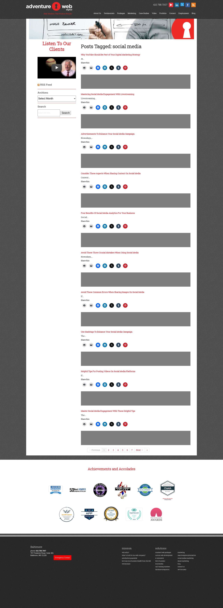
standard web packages (163, 552)
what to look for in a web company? (134, 555)
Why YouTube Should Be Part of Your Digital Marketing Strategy (110, 54)
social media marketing (186, 558)
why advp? (125, 552)
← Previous (94, 450)
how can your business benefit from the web (136, 561)
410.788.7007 (160, 4)
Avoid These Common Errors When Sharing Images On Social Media (112, 292)
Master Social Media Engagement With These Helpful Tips (108, 411)
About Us (97, 13)
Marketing (132, 13)
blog (179, 564)
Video (154, 13)
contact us (181, 567)
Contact (172, 13)
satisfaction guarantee (129, 558)
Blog (193, 13)
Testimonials (109, 13)
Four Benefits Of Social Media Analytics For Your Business (108, 213)
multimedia (159, 564)
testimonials (126, 564)
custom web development (164, 555)
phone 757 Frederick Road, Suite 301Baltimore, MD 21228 (42, 550)
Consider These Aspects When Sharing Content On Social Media (111, 173)
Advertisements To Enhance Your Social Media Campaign (108, 134)
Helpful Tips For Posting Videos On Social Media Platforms (108, 371)
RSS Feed (46, 84)
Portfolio (163, 13)
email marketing (183, 561)
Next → (139, 450)
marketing (181, 552)
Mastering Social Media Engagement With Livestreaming (107, 94)
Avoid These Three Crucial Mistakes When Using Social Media (110, 252)
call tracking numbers (162, 567)
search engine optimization (187, 555)
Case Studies (144, 13)
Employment (183, 13)
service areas (182, 569)
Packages (121, 13)
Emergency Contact (62, 558)
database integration (162, 569)
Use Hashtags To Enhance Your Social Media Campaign (106, 331)
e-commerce (159, 558)
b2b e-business (160, 561)
